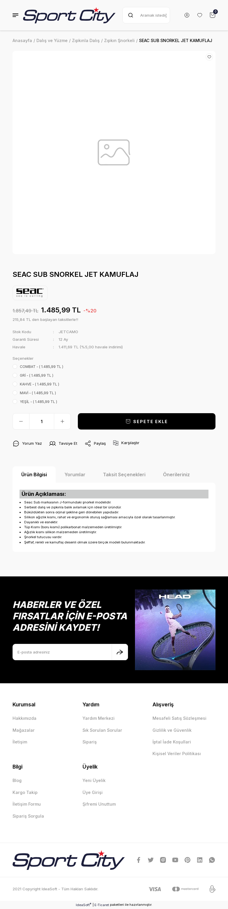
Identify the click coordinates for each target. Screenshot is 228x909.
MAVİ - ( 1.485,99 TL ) (38, 393)
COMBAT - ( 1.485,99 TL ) (41, 366)
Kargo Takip (25, 792)
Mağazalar (24, 730)
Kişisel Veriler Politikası (176, 753)
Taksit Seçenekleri (124, 474)
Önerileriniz (176, 474)
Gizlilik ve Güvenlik (172, 730)
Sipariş (90, 741)
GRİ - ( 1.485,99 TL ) (36, 375)
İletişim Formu (27, 804)
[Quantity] (41, 421)
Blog (17, 780)
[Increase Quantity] (62, 421)
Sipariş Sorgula (28, 816)
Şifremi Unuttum (99, 804)
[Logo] (69, 15)
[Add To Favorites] (209, 56)
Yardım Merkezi (99, 718)
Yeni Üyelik (94, 780)
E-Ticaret (101, 905)
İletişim (20, 741)
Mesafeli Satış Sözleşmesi (179, 718)
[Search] (146, 15)
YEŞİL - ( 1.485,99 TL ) (38, 401)
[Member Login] (187, 15)
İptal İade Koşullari (171, 741)
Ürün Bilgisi (34, 474)
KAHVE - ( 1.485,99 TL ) (39, 384)
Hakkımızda (24, 718)
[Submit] (120, 652)
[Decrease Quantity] (21, 421)
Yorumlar (74, 474)
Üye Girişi (93, 792)
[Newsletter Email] (70, 652)
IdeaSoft (83, 905)
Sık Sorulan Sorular (102, 730)
